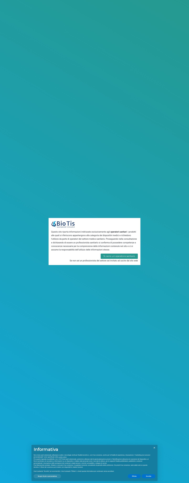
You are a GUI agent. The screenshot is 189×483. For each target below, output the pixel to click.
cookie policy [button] (62, 457)
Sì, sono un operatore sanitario (119, 256)
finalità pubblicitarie (122, 461)
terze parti (65, 459)
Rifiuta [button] (134, 476)
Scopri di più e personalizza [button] (47, 476)
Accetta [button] (148, 476)
